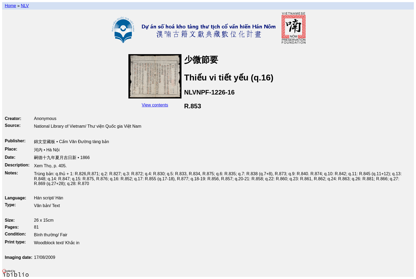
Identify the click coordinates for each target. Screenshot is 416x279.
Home (10, 5)
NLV (25, 5)
